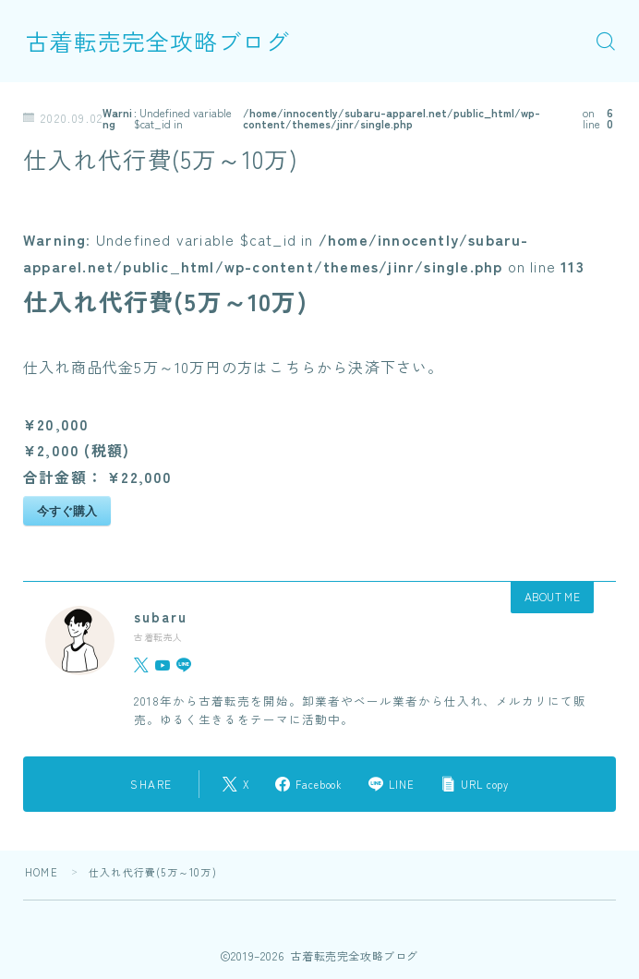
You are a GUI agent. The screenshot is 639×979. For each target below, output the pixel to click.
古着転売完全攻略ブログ (158, 41)
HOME (41, 871)
